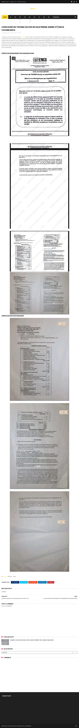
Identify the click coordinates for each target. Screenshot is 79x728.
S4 (25, 17)
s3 (20, 17)
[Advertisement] (39, 671)
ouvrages (56, 17)
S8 (44, 17)
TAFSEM (19, 33)
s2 (15, 17)
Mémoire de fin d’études (10, 21)
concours (25, 21)
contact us (13, 1)
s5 (29, 17)
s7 (39, 17)
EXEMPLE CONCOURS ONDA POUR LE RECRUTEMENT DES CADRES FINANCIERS (32, 640)
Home (5, 17)
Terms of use (5, 1)
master (15, 33)
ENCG (32, 8)
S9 (48, 17)
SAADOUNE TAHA (20, 726)
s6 (34, 17)
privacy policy (22, 1)
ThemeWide (28, 726)
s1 (10, 17)
